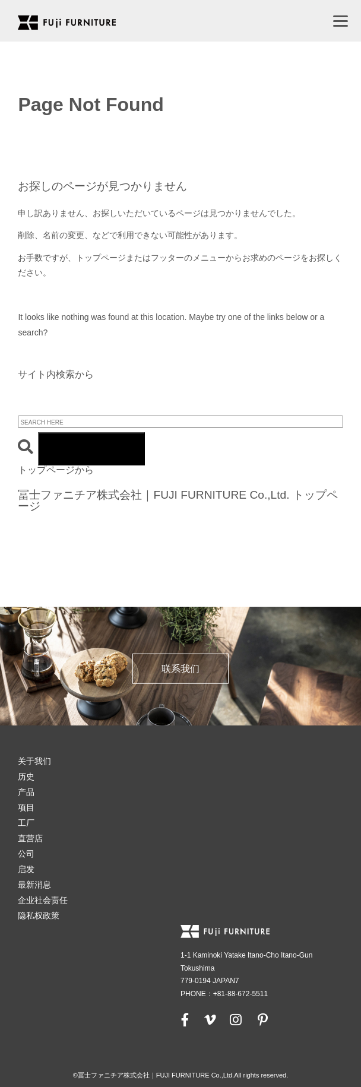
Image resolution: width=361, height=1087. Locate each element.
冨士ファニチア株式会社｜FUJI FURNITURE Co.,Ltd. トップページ (178, 500)
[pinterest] (262, 1019)
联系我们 (181, 669)
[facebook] (185, 1019)
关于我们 (34, 761)
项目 (26, 807)
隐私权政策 (38, 915)
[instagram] (235, 1019)
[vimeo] (209, 1019)
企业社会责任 (43, 900)
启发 (26, 869)
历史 (26, 776)
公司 (26, 853)
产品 (26, 792)
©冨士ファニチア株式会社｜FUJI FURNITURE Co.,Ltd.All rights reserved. (181, 1075)
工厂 (26, 823)
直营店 (30, 838)
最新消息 (34, 884)
